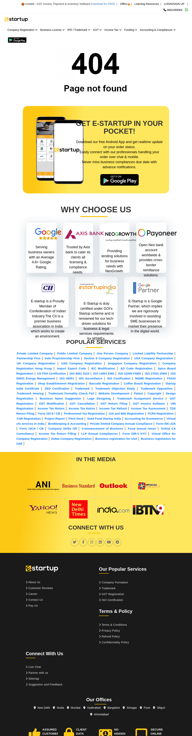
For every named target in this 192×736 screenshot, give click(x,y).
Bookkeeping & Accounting (67, 423)
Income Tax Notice (82, 408)
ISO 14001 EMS (103, 373)
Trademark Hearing (30, 393)
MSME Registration (148, 378)
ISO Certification (119, 378)
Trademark (82, 388)
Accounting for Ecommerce (144, 418)
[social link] (74, 542)
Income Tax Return (51, 408)
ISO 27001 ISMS (156, 373)
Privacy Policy (109, 630)
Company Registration (22, 29)
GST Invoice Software (149, 403)
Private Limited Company (35, 353)
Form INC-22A (166, 423)
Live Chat (33, 666)
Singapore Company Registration (132, 363)
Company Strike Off (62, 428)
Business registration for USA (116, 438)
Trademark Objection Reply (115, 388)
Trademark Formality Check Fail (71, 393)
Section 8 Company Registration (107, 358)
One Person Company (112, 353)
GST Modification (51, 403)
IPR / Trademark (78, 29)
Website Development (114, 393)
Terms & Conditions (113, 624)
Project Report (54, 418)
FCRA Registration (161, 413)
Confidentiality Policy (114, 642)
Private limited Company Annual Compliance (121, 423)
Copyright (154, 393)
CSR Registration (29, 418)
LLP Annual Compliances (99, 433)
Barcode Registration (104, 383)
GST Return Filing (113, 403)
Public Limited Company (74, 353)
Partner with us (37, 672)
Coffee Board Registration (142, 383)
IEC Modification (103, 368)
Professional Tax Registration (84, 413)
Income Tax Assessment (148, 408)
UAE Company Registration (81, 363)
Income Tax (112, 29)
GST (97, 29)
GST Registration (111, 594)
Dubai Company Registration (71, 438)
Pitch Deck (76, 418)
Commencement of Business (102, 428)
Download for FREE (103, 3)
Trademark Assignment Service (140, 398)
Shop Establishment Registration (61, 383)
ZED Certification (57, 388)
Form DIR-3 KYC (135, 433)
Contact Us (34, 599)
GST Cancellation (82, 403)
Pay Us (32, 605)
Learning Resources (146, 3)
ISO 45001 (67, 378)
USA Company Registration (153, 358)
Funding (130, 29)
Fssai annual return (142, 428)
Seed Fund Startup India (104, 418)
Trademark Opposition (156, 388)
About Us (33, 582)
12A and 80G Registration (126, 413)
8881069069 (173, 10)
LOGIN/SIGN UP (174, 3)
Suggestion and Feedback (44, 684)
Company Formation (113, 582)
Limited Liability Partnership (153, 353)
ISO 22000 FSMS (129, 373)
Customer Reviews (39, 588)
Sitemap (32, 678)
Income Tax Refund (113, 408)
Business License (52, 29)
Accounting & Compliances (158, 29)
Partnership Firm (29, 358)
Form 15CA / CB (49, 413)
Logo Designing (99, 398)
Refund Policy (109, 636)
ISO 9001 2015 (79, 373)
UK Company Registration (36, 363)
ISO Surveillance (90, 378)
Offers (125, 3)
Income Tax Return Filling (57, 433)
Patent (138, 393)
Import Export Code (71, 368)
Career (31, 593)
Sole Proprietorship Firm (62, 358)
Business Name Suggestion (60, 398)
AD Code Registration (136, 368)
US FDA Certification (51, 373)
